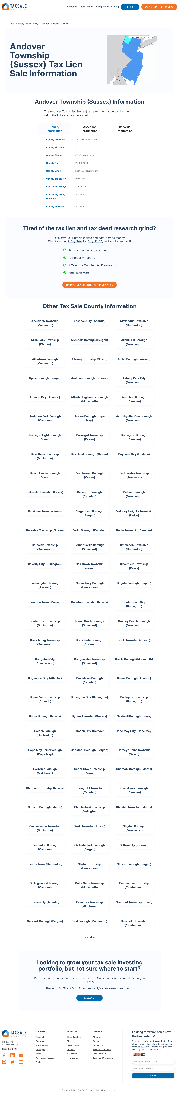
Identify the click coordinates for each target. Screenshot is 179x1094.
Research (40, 1037)
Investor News (73, 1045)
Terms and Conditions (103, 1058)
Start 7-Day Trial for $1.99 (159, 6)
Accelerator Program (45, 1058)
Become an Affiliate (102, 1049)
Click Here (79, 194)
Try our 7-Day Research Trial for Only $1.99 (89, 284)
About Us (97, 1037)
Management (42, 1045)
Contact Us (98, 1045)
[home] (14, 6)
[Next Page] (89, 937)
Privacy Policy (99, 1053)
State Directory (74, 1037)
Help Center (72, 1058)
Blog (69, 1041)
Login (130, 6)
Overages (40, 1049)
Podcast (71, 1049)
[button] (71, 7)
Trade (38, 1053)
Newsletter (72, 1053)
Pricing (115, 6)
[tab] (54, 129)
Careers (96, 1041)
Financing (40, 1041)
